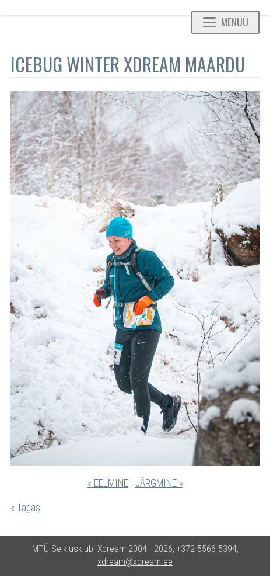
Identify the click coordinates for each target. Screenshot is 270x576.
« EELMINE (107, 483)
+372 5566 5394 (207, 548)
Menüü (225, 21)
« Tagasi (26, 507)
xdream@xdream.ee (135, 561)
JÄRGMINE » (159, 483)
